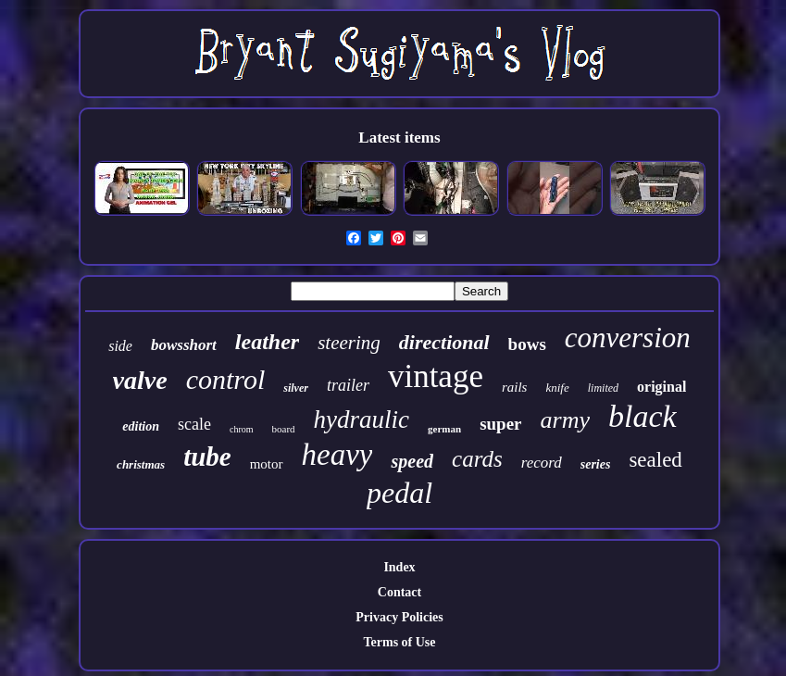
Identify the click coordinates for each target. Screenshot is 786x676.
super (500, 423)
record (541, 462)
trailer (348, 385)
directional (444, 342)
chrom (242, 429)
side (120, 346)
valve (140, 380)
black (642, 416)
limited (603, 388)
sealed (655, 459)
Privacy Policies (399, 617)
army (565, 420)
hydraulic (361, 419)
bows (527, 344)
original (661, 386)
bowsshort (184, 345)
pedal (399, 492)
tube (207, 456)
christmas (141, 464)
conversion (628, 337)
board (283, 428)
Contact (399, 592)
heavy (337, 454)
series (595, 464)
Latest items (399, 137)
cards (477, 458)
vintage (435, 376)
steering (349, 343)
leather (267, 342)
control (226, 379)
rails (515, 387)
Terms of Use (399, 642)
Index (399, 567)
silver (295, 388)
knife (556, 387)
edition (140, 426)
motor (266, 464)
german (444, 428)
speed (412, 461)
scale (194, 424)
